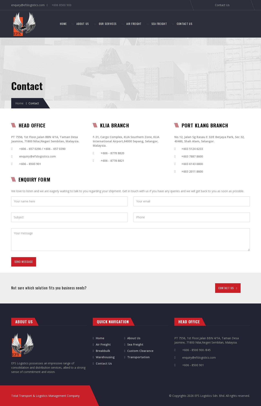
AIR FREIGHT (134, 24)
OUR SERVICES (108, 24)
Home (19, 103)
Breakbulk (103, 351)
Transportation (138, 357)
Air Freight (103, 344)
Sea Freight (135, 344)
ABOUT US (82, 24)
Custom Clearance (140, 351)
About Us (133, 338)
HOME (66, 23)
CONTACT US (184, 24)
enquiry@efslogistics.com (28, 5)
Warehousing (105, 357)
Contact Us (222, 5)
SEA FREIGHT (159, 24)
